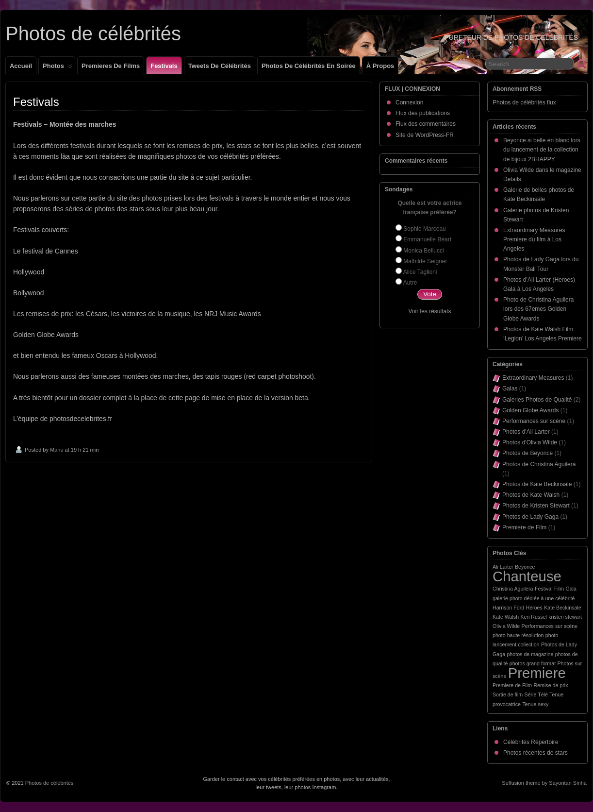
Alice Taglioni (420, 272)
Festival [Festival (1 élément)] (544, 589)
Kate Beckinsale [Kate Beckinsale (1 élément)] (562, 607)
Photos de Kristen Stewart (536, 505)
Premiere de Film (524, 527)
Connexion (409, 102)
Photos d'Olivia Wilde (529, 442)
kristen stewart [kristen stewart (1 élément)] (565, 617)
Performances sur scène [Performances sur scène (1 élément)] (550, 626)
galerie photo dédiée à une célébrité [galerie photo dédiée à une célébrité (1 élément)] (534, 598)
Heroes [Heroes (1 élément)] (534, 607)
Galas (509, 388)
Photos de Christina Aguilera (539, 464)
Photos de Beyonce (527, 453)
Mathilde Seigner (425, 261)
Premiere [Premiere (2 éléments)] (537, 673)
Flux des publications (422, 113)
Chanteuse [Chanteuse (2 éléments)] (527, 576)
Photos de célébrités (93, 33)
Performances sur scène (533, 421)
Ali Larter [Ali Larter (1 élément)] (503, 567)
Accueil (21, 65)
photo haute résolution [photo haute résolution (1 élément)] (518, 635)
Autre (410, 282)
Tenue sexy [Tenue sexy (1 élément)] (535, 704)
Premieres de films (111, 65)
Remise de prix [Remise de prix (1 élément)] (550, 685)
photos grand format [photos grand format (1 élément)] (533, 663)
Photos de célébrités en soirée (309, 65)
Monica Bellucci (423, 250)
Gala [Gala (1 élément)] (571, 589)
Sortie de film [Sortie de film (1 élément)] (508, 694)
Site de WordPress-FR (424, 135)
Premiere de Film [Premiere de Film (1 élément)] (512, 685)
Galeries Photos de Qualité (537, 399)
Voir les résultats (429, 311)
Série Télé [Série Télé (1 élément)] (536, 694)
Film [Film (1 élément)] (559, 589)
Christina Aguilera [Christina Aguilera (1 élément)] (513, 589)
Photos (57, 68)
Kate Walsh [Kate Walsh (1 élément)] (506, 617)
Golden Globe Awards (530, 410)
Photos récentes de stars (535, 752)
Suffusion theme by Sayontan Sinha (544, 783)
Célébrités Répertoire (530, 742)
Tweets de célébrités (219, 65)
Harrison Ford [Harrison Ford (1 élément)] (508, 607)
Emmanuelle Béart (427, 239)
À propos (380, 65)
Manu (57, 450)
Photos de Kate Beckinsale (537, 484)
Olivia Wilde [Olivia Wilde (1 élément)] (506, 626)
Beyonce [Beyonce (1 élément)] (525, 567)
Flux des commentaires (425, 123)
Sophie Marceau (424, 228)
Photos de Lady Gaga (530, 516)
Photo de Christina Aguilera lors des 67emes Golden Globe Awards (538, 308)
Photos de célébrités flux (524, 102)
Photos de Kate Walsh (531, 494)
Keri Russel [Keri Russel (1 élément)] (533, 617)
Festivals (163, 65)
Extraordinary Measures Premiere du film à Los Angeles (534, 239)
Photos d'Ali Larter (526, 431)
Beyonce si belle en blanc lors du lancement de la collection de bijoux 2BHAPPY (541, 149)
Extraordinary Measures (533, 377)
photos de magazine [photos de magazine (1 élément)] (530, 654)
